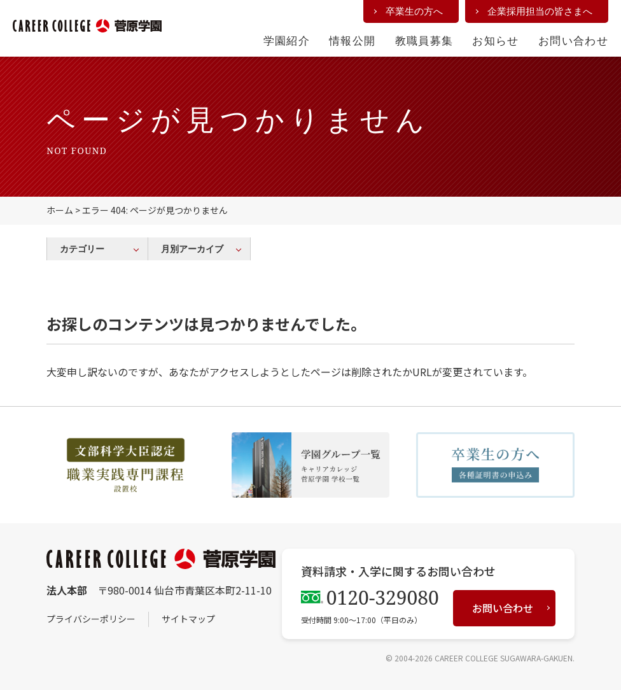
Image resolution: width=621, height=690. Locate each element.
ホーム (59, 210)
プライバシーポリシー (91, 618)
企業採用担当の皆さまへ (539, 11)
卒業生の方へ (414, 11)
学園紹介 (286, 40)
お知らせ (495, 40)
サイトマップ (188, 618)
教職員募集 (424, 40)
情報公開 (352, 40)
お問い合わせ (573, 40)
